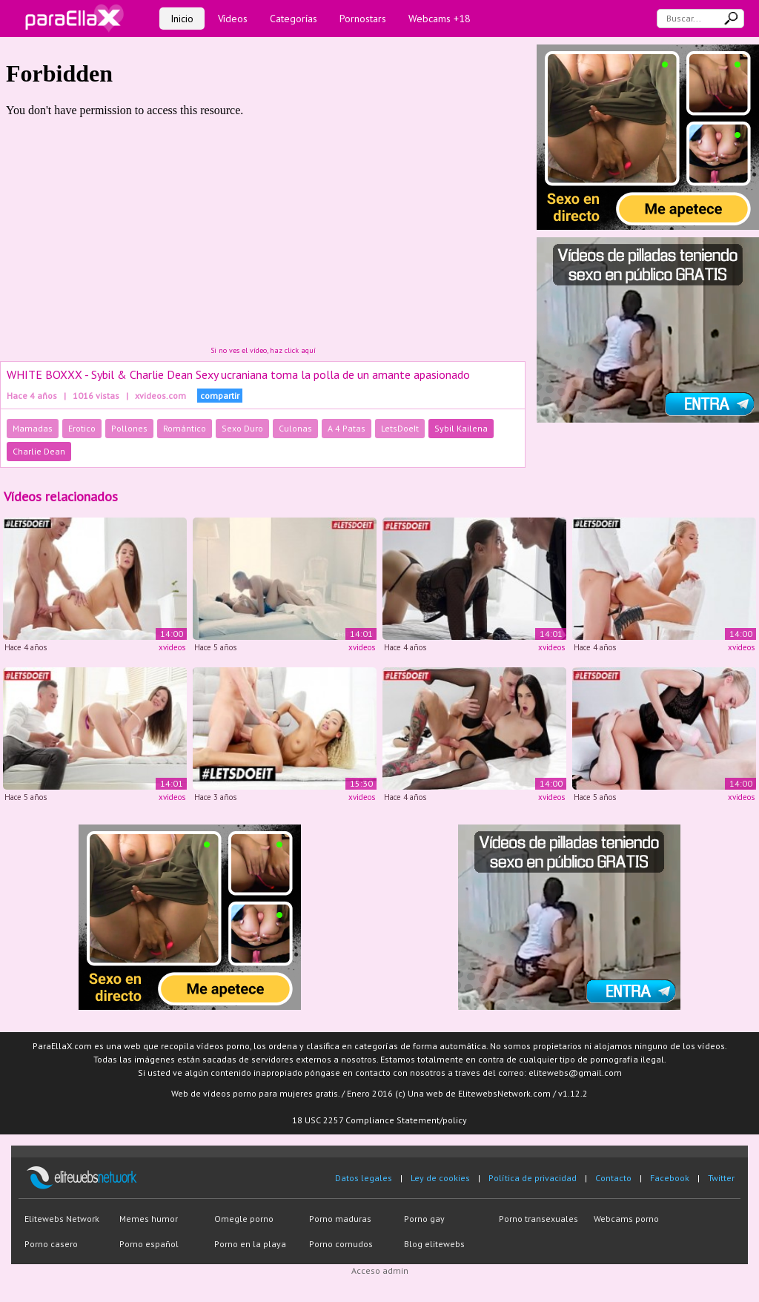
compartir (219, 395)
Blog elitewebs (434, 1243)
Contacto (613, 1177)
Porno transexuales (538, 1218)
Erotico (82, 428)
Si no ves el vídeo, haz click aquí (263, 350)
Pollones (129, 428)
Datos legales (363, 1177)
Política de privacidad (532, 1177)
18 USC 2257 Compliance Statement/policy (379, 1120)
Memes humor (148, 1218)
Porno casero (51, 1243)
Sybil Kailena (461, 428)
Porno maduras (340, 1218)
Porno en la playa (250, 1243)
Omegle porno (244, 1218)
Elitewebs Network (61, 1218)
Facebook (669, 1177)
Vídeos (233, 18)
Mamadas (33, 428)
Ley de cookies (440, 1177)
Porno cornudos (341, 1243)
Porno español (149, 1243)
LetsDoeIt (400, 428)
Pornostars (362, 18)
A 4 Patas (346, 428)
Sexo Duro (242, 428)
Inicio (181, 18)
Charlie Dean (39, 451)
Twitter (721, 1177)
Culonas (295, 428)
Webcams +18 (439, 18)
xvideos (172, 647)
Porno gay (424, 1218)
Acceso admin (379, 1270)
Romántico (184, 428)
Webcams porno (626, 1218)
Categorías (293, 18)
